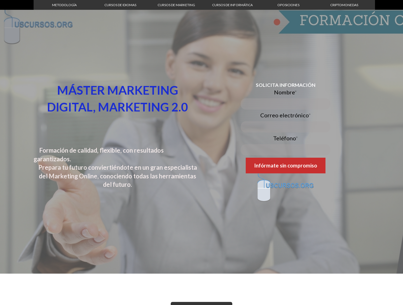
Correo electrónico (285, 115)
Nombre (285, 92)
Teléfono (285, 138)
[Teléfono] (285, 149)
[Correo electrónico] (285, 126)
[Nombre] (285, 104)
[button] (64, 5)
